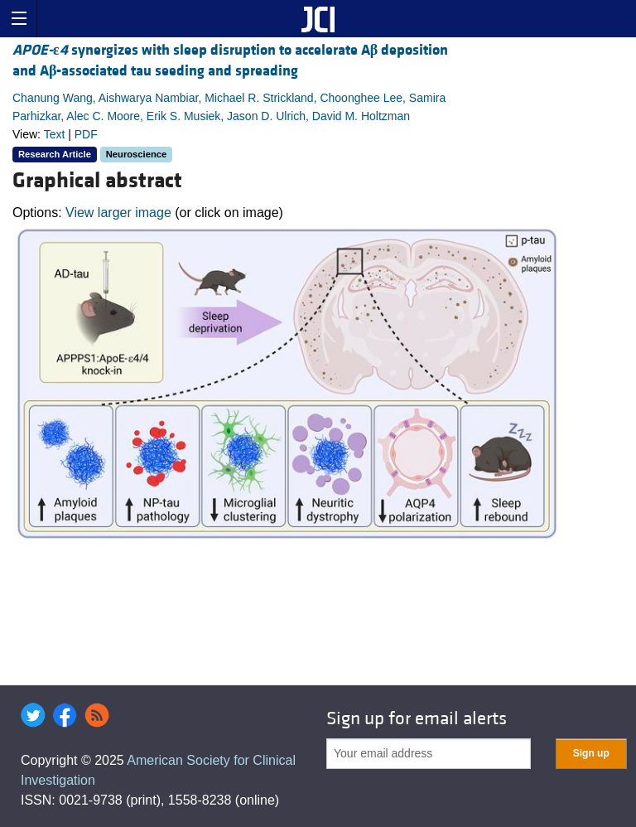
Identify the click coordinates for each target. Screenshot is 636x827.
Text (54, 134)
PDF (86, 134)
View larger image (118, 213)
